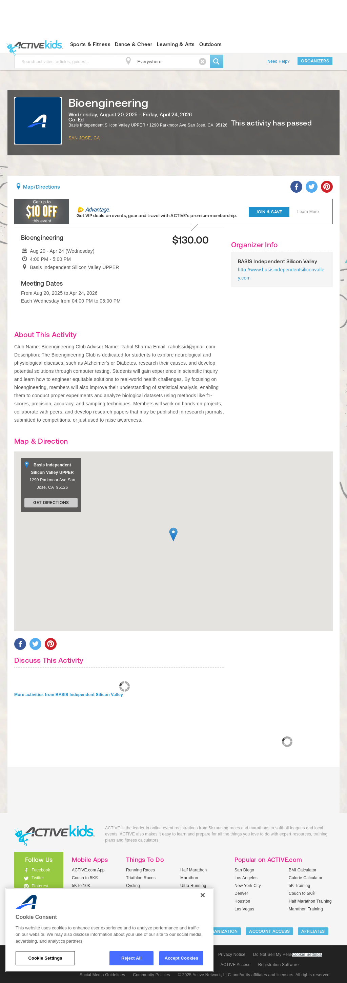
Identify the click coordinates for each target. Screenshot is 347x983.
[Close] (202, 895)
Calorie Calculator (306, 877)
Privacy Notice (231, 954)
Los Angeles (246, 877)
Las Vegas (244, 909)
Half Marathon (193, 870)
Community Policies (151, 974)
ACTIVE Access (235, 964)
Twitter (38, 877)
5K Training (299, 885)
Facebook (41, 870)
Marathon (189, 877)
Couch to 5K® (85, 877)
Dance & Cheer (133, 44)
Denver (241, 893)
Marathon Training (306, 909)
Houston (242, 901)
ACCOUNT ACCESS (269, 931)
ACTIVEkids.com (33, 44)
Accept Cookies (181, 958)
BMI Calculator (303, 870)
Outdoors (210, 44)
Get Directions (51, 502)
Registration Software (278, 964)
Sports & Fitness (90, 44)
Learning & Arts (176, 44)
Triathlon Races (141, 877)
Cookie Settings (307, 955)
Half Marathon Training (310, 901)
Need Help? (278, 61)
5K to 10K (81, 885)
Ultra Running (193, 885)
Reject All (131, 958)
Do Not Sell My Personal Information (287, 954)
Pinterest (40, 886)
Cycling (133, 885)
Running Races (140, 870)
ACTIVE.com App (88, 870)
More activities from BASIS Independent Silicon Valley (68, 694)
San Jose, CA (84, 137)
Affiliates (313, 931)
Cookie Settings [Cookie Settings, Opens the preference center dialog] (45, 958)
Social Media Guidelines (102, 974)
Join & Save (269, 211)
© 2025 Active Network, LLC (204, 974)
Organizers (315, 60)
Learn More (308, 211)
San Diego (244, 870)
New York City (247, 885)
